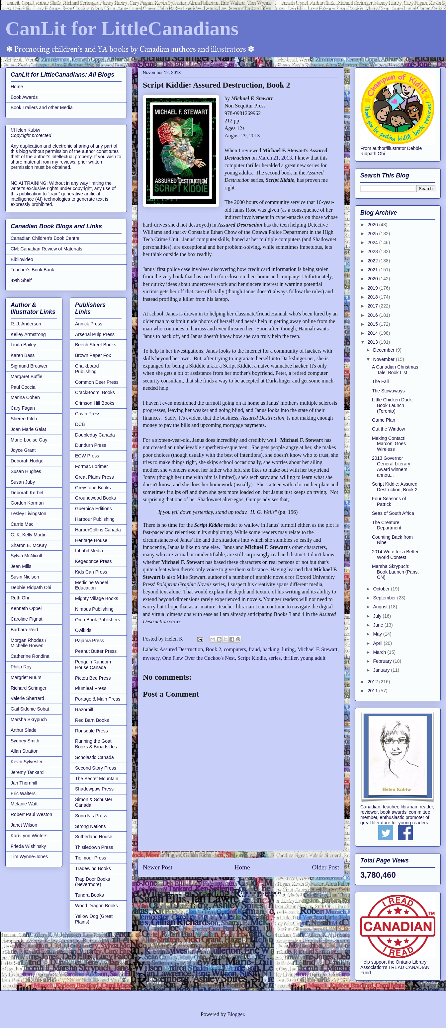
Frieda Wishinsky (28, 846)
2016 (373, 315)
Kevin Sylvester (27, 761)
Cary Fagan (23, 408)
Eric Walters (23, 793)
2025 (373, 233)
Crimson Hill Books (94, 403)
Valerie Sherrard (27, 698)
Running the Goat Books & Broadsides (96, 743)
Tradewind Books (93, 868)
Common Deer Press (97, 382)
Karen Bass (23, 355)
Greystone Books (93, 487)
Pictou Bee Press (93, 678)
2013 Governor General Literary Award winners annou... (391, 466)
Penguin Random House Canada (93, 664)
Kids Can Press (91, 572)
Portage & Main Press (97, 699)
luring (288, 649)
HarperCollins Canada (98, 529)
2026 (373, 224)
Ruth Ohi (20, 597)
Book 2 (213, 649)
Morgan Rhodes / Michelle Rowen (28, 643)
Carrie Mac (22, 524)
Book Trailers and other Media (42, 107)
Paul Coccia (23, 387)
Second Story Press (95, 768)
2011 (373, 690)
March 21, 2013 (275, 158)
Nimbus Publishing (94, 609)
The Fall (380, 381)
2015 (373, 324)
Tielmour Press (90, 857)
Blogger (235, 1014)
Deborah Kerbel (27, 492)
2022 (373, 260)
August (381, 606)
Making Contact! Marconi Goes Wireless (389, 444)
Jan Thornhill (24, 783)
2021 (373, 269)
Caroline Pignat (27, 619)
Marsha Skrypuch (29, 719)
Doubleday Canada (95, 435)
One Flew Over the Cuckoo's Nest (198, 658)
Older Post (325, 867)
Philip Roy (21, 666)
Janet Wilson (24, 825)
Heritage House (91, 540)
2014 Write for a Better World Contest (395, 554)
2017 (373, 305)
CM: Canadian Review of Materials (46, 248)
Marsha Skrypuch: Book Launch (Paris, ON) (395, 572)
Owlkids (83, 630)
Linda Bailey (23, 344)
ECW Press (87, 455)
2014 (373, 333)
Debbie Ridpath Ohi (31, 587)
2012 (373, 681)
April (378, 643)
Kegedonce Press (93, 561)
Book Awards (24, 97)
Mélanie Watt (24, 803)
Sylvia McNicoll (26, 555)
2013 (373, 342)
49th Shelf (21, 280)
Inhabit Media (89, 550)
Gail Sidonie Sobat (30, 709)
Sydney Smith (25, 740)
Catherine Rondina (30, 656)
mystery (151, 658)
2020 (373, 278)
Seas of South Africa (393, 513)
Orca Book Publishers (97, 619)
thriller (290, 658)
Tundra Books (89, 895)
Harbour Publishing (95, 519)
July (378, 616)
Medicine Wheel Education (91, 585)
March (380, 652)
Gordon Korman (27, 503)
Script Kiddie (251, 658)
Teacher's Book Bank (32, 269)
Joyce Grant (23, 450)
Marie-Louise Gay (29, 440)
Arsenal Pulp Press (95, 334)
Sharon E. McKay (29, 545)
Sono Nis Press (91, 815)
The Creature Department (386, 525)
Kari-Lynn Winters (29, 835)
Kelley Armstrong (28, 334)
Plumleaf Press (90, 688)
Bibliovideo (22, 259)
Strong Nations (90, 826)
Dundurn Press (90, 445)
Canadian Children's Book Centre (45, 238)
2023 (373, 251)
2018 (373, 297)
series (275, 658)
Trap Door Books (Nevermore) (92, 881)
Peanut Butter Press (96, 651)
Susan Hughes (26, 471)
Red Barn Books (92, 720)
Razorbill (84, 709)
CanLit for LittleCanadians (121, 28)
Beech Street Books (95, 344)
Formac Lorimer (91, 466)
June (378, 625)
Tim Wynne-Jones (29, 856)
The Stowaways (388, 390)
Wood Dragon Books (96, 905)
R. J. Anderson (26, 323)
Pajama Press (89, 640)
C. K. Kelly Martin (28, 534)
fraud (254, 649)
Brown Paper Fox (93, 355)
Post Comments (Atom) (255, 892)
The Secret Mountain (96, 778)
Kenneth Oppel (26, 608)
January (382, 670)
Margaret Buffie (26, 376)
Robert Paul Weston (31, 814)
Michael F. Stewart (317, 649)
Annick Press (88, 323)
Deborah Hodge (27, 460)
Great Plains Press (94, 477)
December (384, 350)
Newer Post (157, 867)
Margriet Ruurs (26, 677)
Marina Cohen (25, 397)
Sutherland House (93, 836)
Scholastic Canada (94, 757)
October (382, 588)
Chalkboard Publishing (87, 368)
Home (242, 867)
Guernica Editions (93, 508)
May (378, 634)
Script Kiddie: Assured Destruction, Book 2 (394, 486)
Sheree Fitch (24, 418)
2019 (373, 288)
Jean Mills (21, 566)
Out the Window (388, 429)
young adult (312, 658)
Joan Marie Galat (28, 429)
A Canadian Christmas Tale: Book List (395, 369)
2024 (373, 242)
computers (235, 649)
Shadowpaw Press (94, 788)
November (384, 359)
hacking (270, 649)
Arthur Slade (24, 730)
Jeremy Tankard (27, 772)
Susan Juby (23, 482)
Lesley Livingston (28, 513)
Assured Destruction (181, 649)
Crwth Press (87, 413)
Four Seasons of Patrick (389, 501)
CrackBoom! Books (95, 392)
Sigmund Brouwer (29, 366)
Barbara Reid (24, 629)
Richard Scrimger (28, 688)
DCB (80, 424)
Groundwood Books (95, 498)
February (383, 661)
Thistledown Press (94, 847)
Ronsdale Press (91, 730)
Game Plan (383, 420)
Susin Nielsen (25, 577)
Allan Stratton (25, 751)
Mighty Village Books (96, 598)
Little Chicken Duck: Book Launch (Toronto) (392, 405)
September (385, 597)
